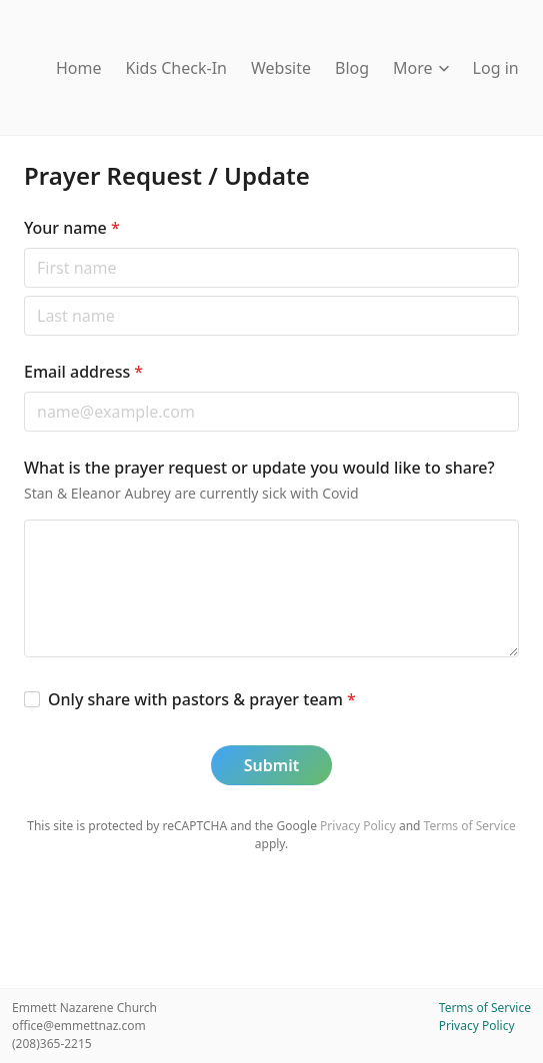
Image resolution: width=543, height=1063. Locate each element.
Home (79, 68)
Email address (83, 372)
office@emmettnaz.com (79, 1025)
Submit (271, 765)
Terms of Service (470, 825)
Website (281, 68)
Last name (23, 295)
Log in (496, 68)
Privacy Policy (358, 825)
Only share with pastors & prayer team (202, 699)
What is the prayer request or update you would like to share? (259, 468)
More (421, 68)
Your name (72, 228)
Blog (352, 68)
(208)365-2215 (52, 1043)
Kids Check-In (176, 68)
